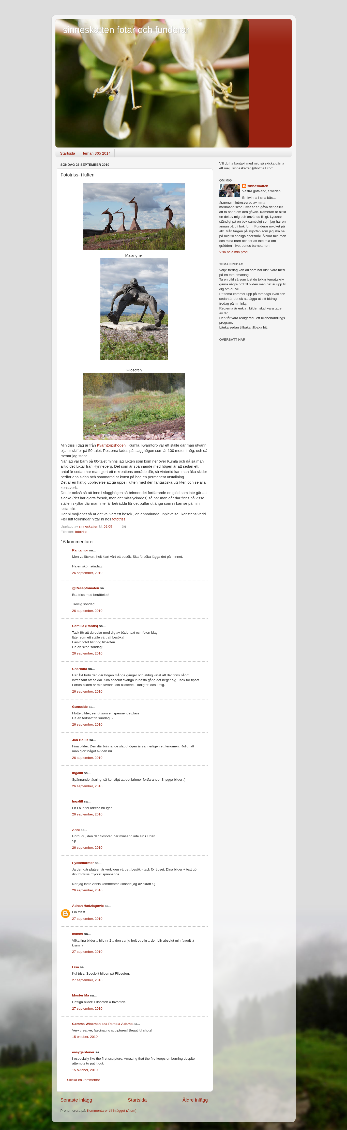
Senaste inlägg (76, 1100)
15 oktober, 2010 (85, 1037)
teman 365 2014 (96, 153)
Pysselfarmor (83, 863)
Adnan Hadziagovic (88, 906)
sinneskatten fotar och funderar (126, 30)
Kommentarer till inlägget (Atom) (112, 1110)
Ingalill (77, 773)
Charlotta (79, 669)
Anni (76, 830)
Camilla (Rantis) (85, 626)
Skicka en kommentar (83, 1080)
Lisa (75, 967)
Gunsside (80, 707)
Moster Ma (80, 995)
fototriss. (119, 519)
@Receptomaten (85, 588)
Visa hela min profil (233, 252)
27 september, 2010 (87, 919)
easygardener (83, 1052)
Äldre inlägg (195, 1100)
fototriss (81, 532)
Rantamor (80, 550)
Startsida (67, 153)
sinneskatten (257, 186)
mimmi (77, 934)
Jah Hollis (80, 740)
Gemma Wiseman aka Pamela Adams (102, 1024)
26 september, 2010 (87, 573)
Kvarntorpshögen (111, 445)
